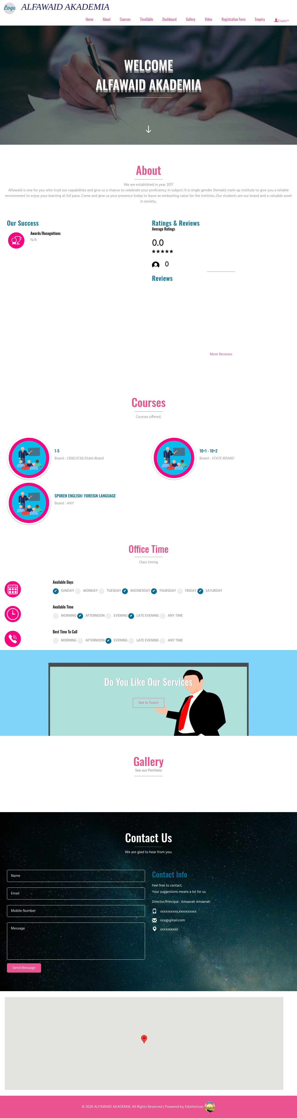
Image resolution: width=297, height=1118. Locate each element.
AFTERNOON (91, 615)
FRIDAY (187, 591)
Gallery (190, 19)
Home (89, 19)
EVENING (117, 615)
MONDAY (86, 591)
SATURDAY (210, 591)
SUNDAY (63, 591)
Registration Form (233, 19)
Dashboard (169, 19)
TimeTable (146, 19)
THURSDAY (163, 591)
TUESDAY (110, 591)
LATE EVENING (143, 615)
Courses (125, 19)
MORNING (65, 615)
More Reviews (221, 354)
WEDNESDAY (136, 591)
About (107, 19)
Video (208, 19)
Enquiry (260, 19)
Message (76, 941)
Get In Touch (149, 703)
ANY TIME (171, 615)
